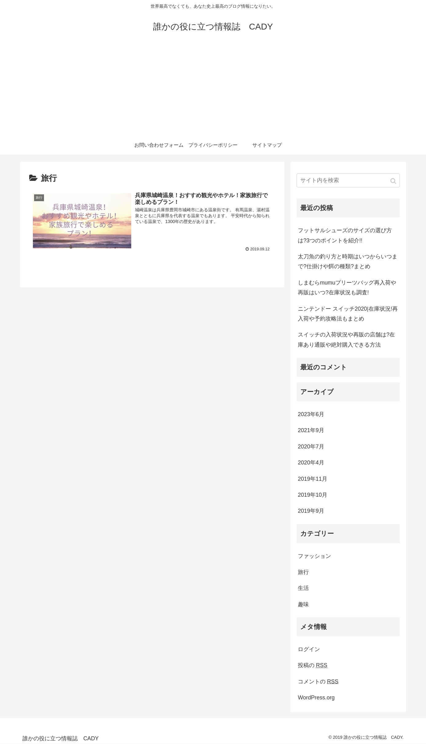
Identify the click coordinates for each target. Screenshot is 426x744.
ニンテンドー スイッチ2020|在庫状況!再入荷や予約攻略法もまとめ (348, 314)
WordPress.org (316, 697)
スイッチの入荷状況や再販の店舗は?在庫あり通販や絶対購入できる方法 (346, 340)
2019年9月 (311, 511)
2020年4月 (311, 463)
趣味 (303, 604)
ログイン (309, 649)
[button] (394, 181)
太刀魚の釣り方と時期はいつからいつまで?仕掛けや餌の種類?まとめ (347, 261)
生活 (303, 588)
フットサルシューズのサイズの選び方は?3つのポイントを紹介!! (345, 235)
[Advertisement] (213, 90)
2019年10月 (312, 495)
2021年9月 (311, 430)
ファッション (314, 556)
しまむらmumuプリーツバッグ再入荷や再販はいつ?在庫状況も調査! (347, 288)
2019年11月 (312, 479)
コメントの (318, 681)
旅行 (303, 572)
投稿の (312, 665)
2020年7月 (311, 447)
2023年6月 (311, 414)
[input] (348, 180)
